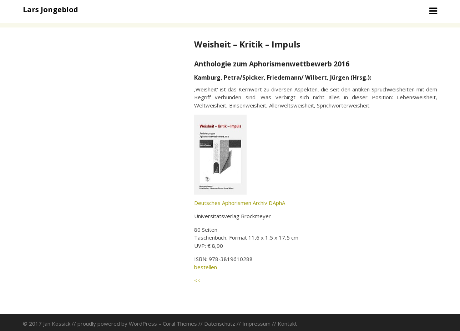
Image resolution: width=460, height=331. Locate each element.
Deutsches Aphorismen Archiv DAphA (239, 202)
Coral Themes (180, 323)
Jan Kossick (56, 323)
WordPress (143, 323)
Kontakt (287, 323)
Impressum (256, 323)
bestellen (205, 267)
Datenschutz (219, 323)
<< (197, 280)
